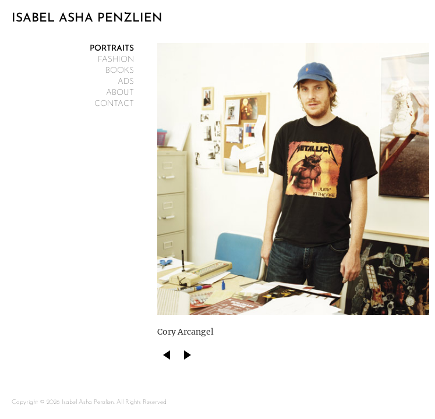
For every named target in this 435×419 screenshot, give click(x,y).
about (120, 92)
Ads (126, 81)
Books (119, 70)
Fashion (116, 59)
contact (114, 104)
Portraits (112, 48)
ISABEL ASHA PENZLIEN (87, 18)
